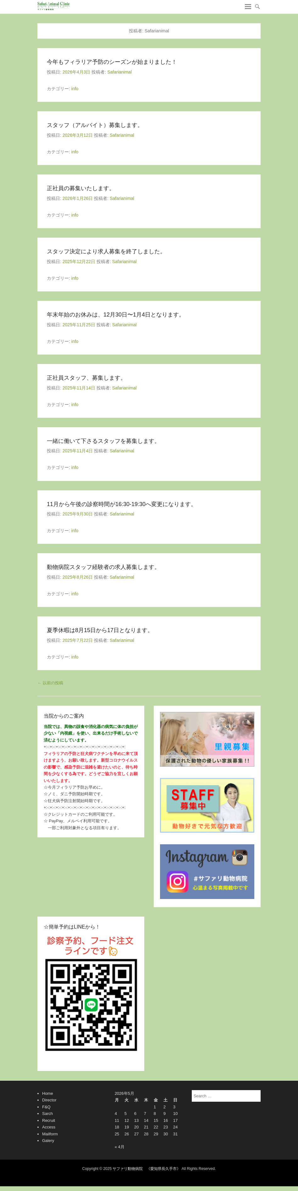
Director (49, 1100)
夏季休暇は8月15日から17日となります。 (100, 630)
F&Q (46, 1107)
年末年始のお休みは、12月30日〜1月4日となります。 (116, 315)
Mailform (50, 1134)
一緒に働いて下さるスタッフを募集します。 (103, 441)
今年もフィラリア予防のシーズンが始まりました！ (112, 62)
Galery (48, 1140)
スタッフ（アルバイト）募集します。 (95, 125)
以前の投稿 (50, 683)
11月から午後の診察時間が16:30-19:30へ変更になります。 (121, 504)
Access (48, 1127)
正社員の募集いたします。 (81, 188)
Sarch (47, 1113)
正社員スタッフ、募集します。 (86, 378)
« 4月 (119, 1146)
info (75, 88)
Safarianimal (119, 71)
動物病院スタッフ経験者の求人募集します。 (103, 567)
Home (47, 1093)
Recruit (48, 1120)
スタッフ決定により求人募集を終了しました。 (106, 251)
